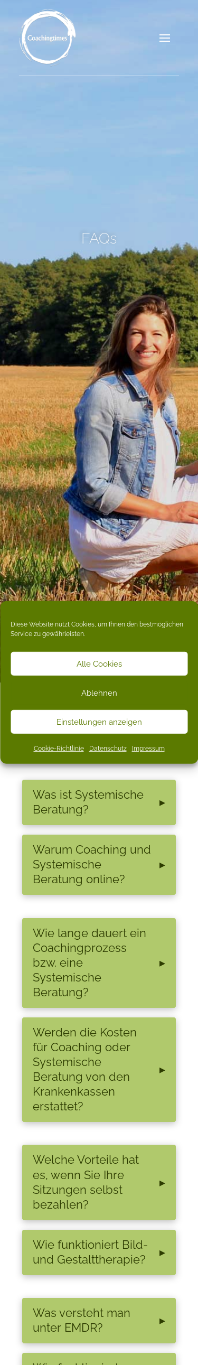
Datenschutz (108, 748)
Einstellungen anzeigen (99, 721)
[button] (164, 38)
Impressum (148, 748)
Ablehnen (99, 692)
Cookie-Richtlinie (59, 748)
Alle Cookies (99, 663)
